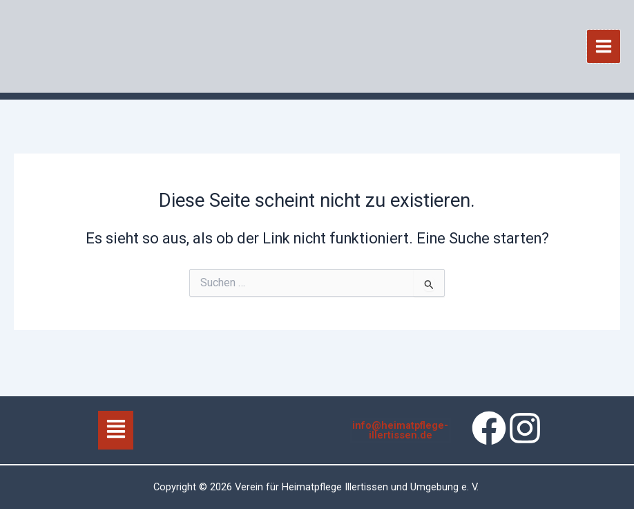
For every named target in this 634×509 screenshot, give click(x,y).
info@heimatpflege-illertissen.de (400, 430)
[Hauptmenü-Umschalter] (603, 47)
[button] (115, 430)
